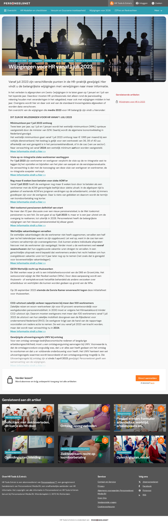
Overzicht (10, 10)
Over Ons (102, 498)
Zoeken (156, 3)
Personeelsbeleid (35, 61)
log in (152, 383)
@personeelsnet (150, 482)
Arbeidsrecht (68, 61)
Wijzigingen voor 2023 (18, 61)
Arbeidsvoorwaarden (52, 61)
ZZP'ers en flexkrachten (126, 10)
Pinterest (147, 490)
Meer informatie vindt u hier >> (28, 151)
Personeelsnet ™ (49, 482)
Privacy (101, 486)
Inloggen (142, 3)
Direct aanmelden (147, 378)
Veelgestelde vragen (107, 502)
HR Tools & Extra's (121, 3)
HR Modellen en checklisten (33, 10)
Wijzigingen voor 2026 (100, 10)
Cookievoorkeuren (106, 506)
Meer (156, 10)
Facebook (147, 486)
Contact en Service (107, 482)
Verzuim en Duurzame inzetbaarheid (68, 10)
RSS (144, 495)
